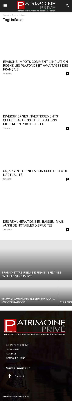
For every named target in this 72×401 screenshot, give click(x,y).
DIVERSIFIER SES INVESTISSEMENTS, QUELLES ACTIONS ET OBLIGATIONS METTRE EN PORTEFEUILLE (31, 120)
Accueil (6, 15)
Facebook (19, 376)
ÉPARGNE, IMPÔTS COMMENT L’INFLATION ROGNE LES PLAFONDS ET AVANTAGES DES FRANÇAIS (35, 65)
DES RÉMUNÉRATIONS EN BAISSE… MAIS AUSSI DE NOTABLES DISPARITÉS (33, 223)
